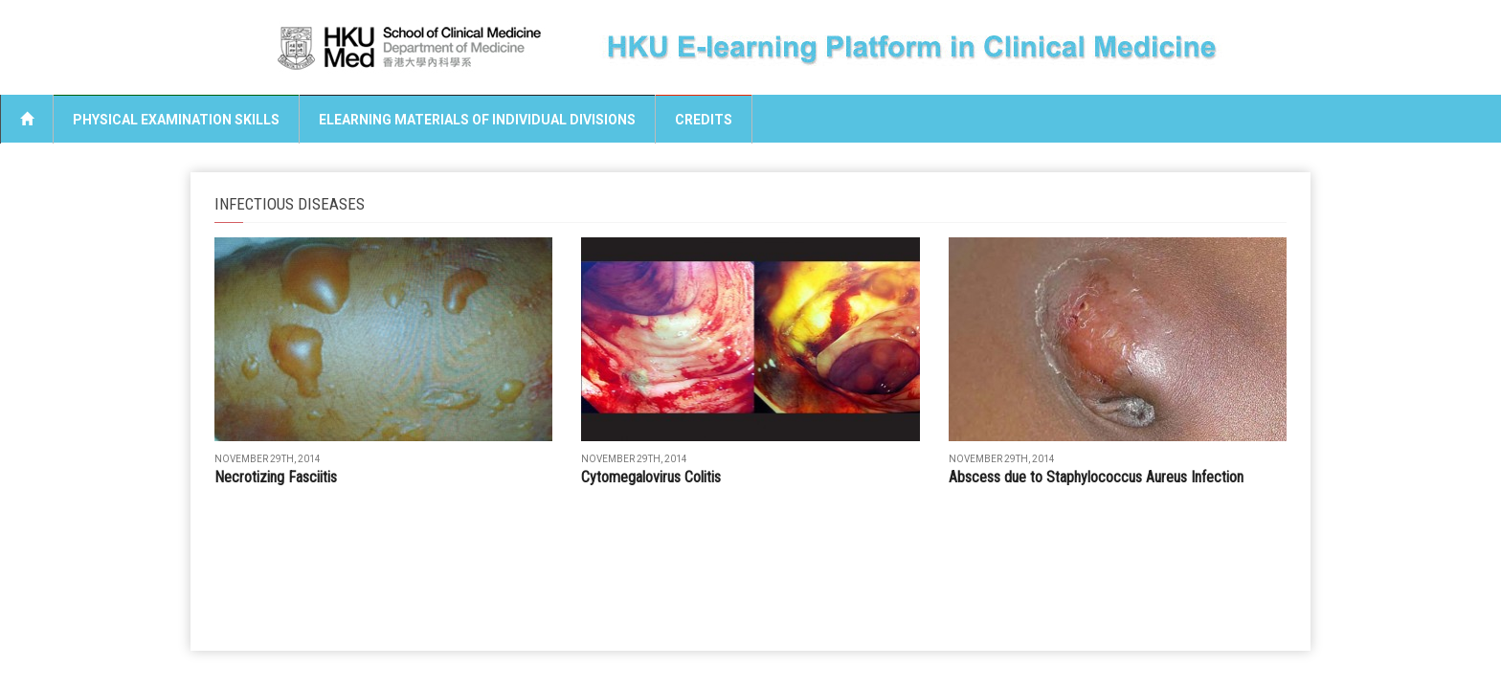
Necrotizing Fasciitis (275, 477)
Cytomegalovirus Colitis (651, 477)
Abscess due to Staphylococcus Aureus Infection (1096, 477)
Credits (703, 119)
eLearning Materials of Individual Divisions (477, 119)
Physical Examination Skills (176, 119)
